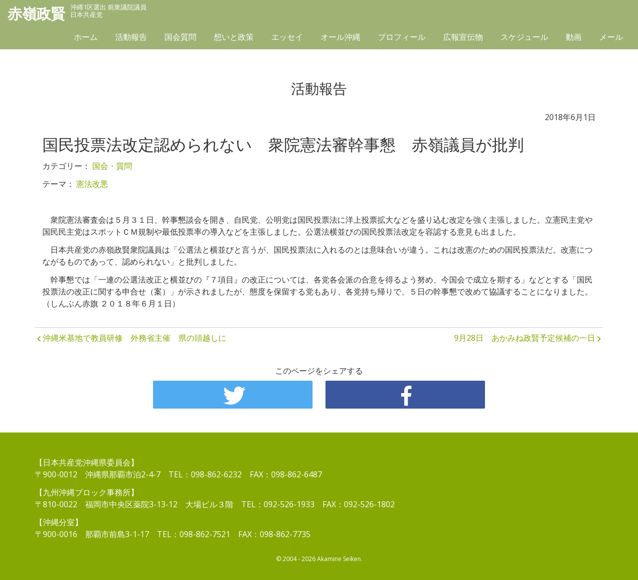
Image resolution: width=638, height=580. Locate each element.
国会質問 (180, 38)
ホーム (86, 38)
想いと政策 (234, 38)
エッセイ (287, 38)
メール (611, 38)
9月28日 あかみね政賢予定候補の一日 (524, 337)
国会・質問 (112, 165)
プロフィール (402, 38)
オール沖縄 (340, 38)
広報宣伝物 (463, 38)
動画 (574, 38)
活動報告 (131, 38)
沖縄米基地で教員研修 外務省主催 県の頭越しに (134, 337)
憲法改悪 (92, 183)
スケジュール (524, 38)
